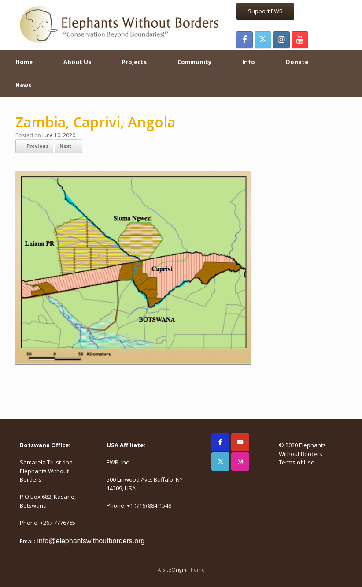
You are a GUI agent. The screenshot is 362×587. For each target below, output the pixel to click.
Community (194, 62)
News (23, 85)
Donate (297, 62)
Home (24, 62)
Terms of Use (296, 462)
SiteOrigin (174, 569)
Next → (68, 145)
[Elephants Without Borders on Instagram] (240, 461)
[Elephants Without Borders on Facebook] (220, 442)
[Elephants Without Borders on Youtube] (240, 442)
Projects (134, 62)
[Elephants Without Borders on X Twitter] (220, 461)
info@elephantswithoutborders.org (90, 541)
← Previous (34, 145)
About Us (77, 62)
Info (248, 62)
